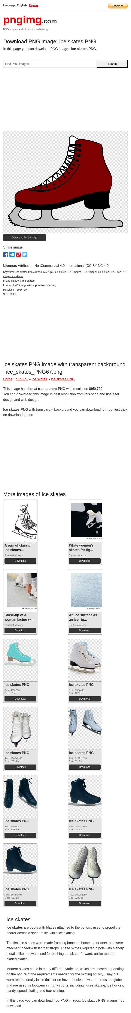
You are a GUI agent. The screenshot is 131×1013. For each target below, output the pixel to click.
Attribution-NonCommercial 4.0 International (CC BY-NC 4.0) (64, 266)
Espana (33, 5)
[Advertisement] (65, 101)
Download (20, 560)
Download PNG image (24, 237)
